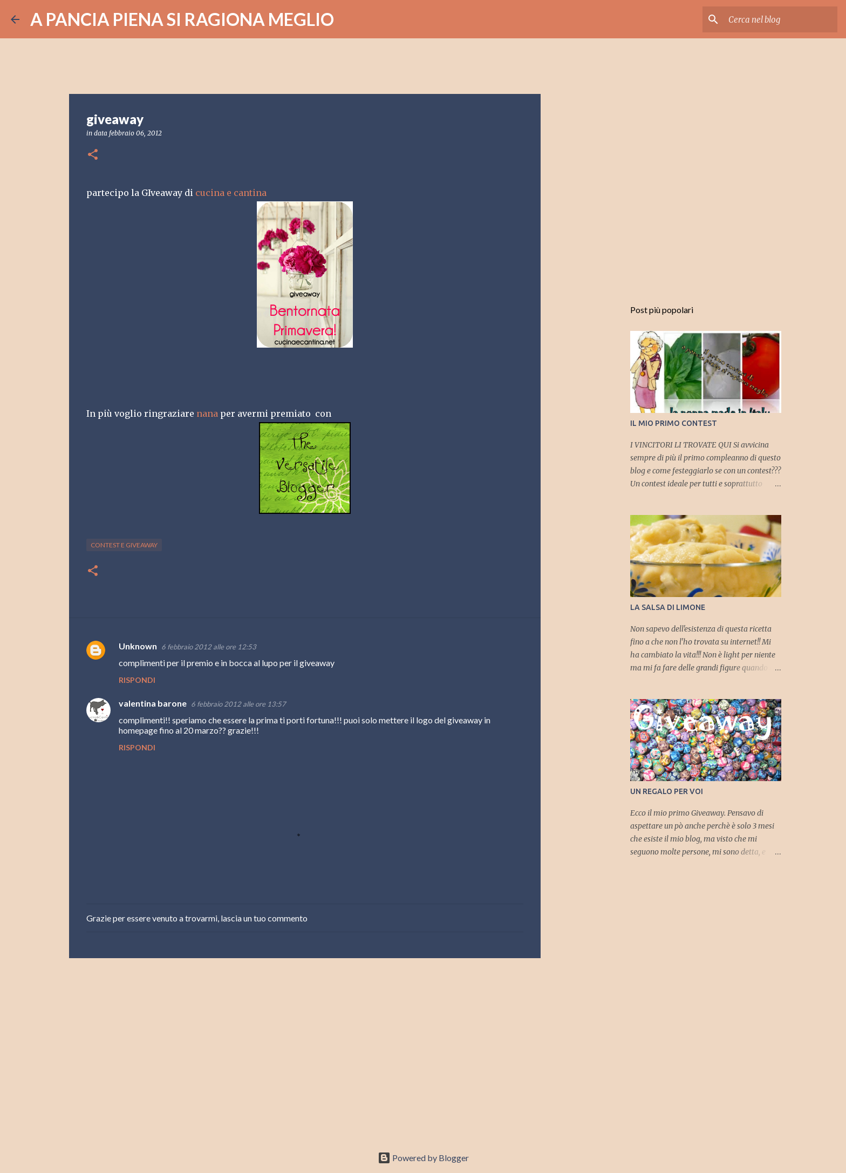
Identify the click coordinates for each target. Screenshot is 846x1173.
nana (207, 413)
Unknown (138, 646)
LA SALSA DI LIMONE (667, 607)
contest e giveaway (124, 545)
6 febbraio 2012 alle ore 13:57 (238, 704)
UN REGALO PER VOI (666, 791)
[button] (92, 155)
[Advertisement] (305, 1049)
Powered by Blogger (423, 1157)
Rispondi (137, 679)
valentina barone (153, 703)
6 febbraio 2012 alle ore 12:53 (208, 646)
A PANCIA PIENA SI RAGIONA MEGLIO (182, 19)
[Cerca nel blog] (780, 19)
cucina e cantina (231, 192)
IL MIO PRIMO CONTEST (673, 423)
